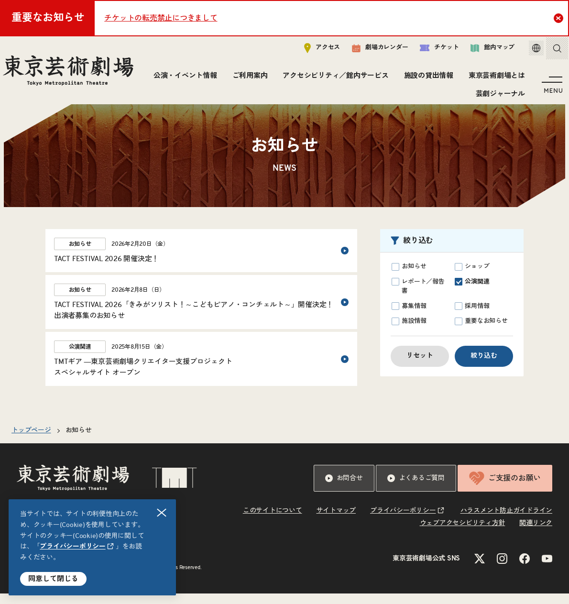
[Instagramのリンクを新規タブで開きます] (502, 569)
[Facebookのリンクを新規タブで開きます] (524, 569)
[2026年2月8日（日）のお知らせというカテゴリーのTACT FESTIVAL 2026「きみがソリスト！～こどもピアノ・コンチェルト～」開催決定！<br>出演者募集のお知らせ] (201, 313)
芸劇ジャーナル (498, 96)
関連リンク (535, 533)
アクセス (312, 51)
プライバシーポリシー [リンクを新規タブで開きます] (73, 546)
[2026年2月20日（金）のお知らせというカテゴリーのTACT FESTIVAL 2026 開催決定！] (201, 261)
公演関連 (472, 292)
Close (559, 17)
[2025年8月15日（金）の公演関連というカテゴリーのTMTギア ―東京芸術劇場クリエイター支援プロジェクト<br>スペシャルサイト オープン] (201, 369)
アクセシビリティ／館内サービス (405, 78)
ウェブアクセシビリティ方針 (462, 533)
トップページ (31, 441)
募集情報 (409, 316)
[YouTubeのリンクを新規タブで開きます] (547, 569)
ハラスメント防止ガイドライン (506, 521)
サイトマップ (336, 521)
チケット (429, 51)
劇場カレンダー (370, 51)
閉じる (162, 513)
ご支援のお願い (505, 488)
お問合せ (344, 489)
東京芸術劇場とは (430, 96)
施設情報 (409, 332)
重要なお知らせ (481, 332)
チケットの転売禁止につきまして (160, 18)
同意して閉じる (53, 578)
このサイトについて (272, 521)
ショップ (472, 277)
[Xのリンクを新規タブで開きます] (479, 569)
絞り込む (484, 366)
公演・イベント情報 (254, 78)
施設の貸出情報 (498, 78)
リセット (419, 366)
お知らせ (409, 277)
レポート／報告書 (418, 296)
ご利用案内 (319, 78)
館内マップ (482, 51)
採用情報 (472, 316)
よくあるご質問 (416, 489)
